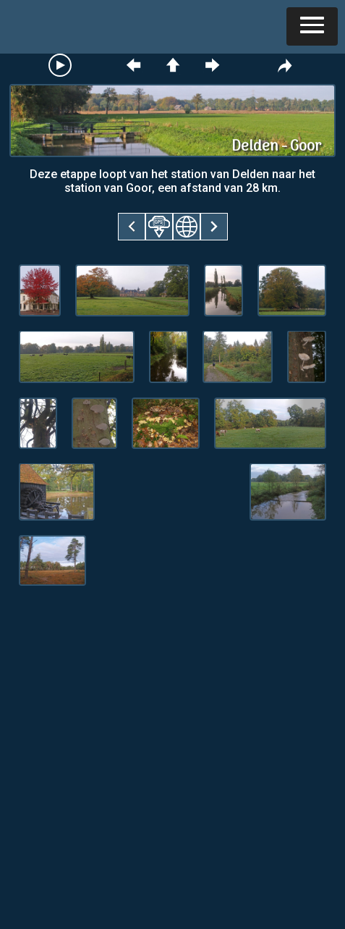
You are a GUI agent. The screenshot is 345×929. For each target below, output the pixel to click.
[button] (312, 26)
